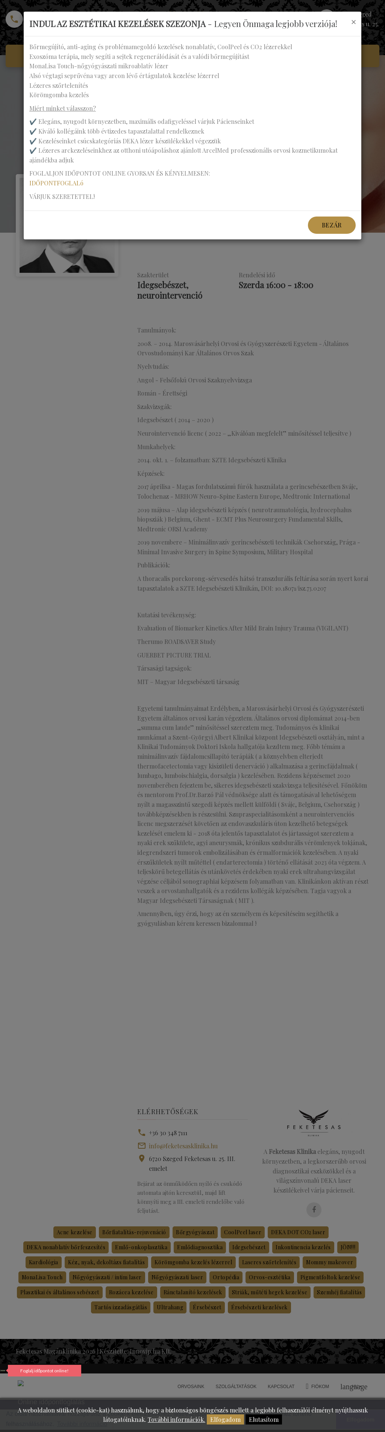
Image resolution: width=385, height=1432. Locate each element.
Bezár (332, 225)
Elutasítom (264, 1419)
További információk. (176, 1419)
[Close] (353, 22)
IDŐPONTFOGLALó (56, 183)
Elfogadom (225, 1419)
